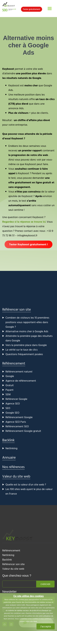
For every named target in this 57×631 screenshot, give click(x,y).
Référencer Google (16, 399)
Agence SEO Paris (15, 422)
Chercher (45, 584)
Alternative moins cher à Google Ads (26, 331)
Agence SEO (12, 403)
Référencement (13, 363)
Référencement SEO (17, 426)
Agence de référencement (20, 381)
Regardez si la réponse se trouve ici (24, 222)
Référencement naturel (18, 371)
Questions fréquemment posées (24, 354)
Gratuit (9, 385)
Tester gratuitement (31, 9)
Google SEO (12, 413)
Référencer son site (16, 309)
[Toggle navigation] (50, 8)
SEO (7, 408)
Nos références (13, 466)
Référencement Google (19, 417)
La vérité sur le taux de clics (21, 349)
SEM (8, 394)
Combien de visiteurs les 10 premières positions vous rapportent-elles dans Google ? (27, 322)
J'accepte (45, 626)
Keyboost (8, 69)
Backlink (8, 440)
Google (9, 376)
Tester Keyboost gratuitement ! (28, 244)
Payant (9, 390)
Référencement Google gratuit (23, 431)
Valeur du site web (16, 476)
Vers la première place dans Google (26, 345)
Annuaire (9, 457)
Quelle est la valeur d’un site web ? (25, 484)
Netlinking (11, 448)
